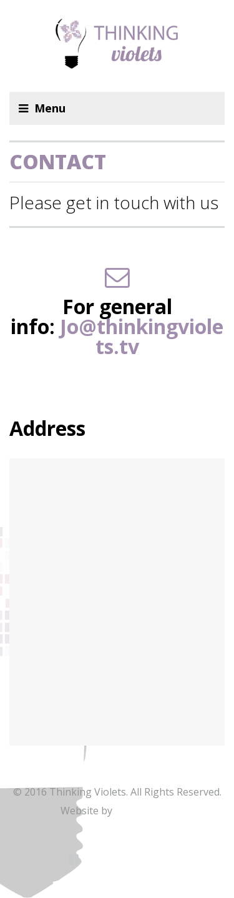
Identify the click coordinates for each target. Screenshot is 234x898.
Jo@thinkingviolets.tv (141, 336)
